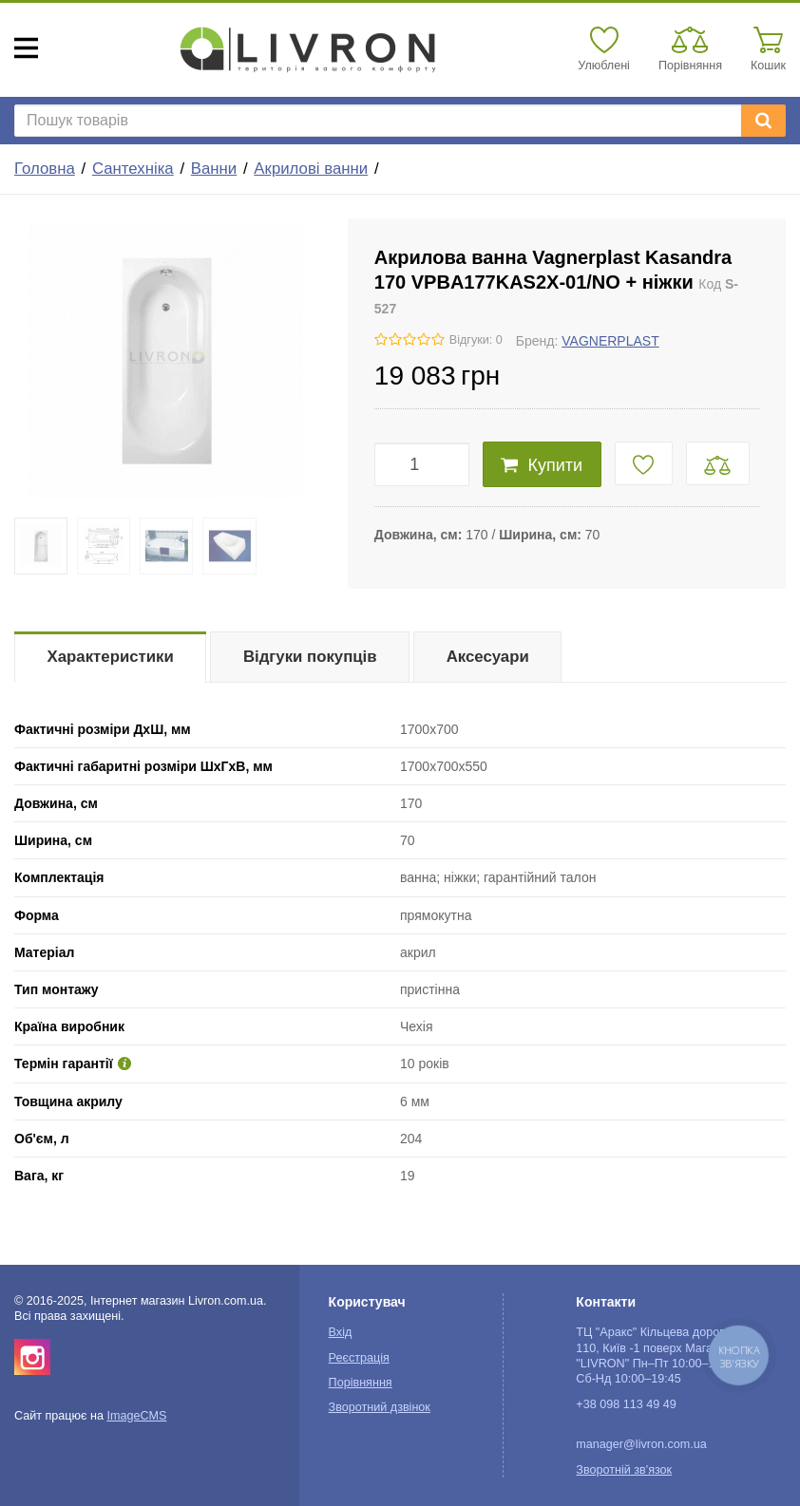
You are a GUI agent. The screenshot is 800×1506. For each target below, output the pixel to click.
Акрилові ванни (311, 169)
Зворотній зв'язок (624, 1470)
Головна (44, 169)
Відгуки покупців (310, 657)
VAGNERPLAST (610, 340)
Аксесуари (488, 657)
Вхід (340, 1332)
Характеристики (111, 657)
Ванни (214, 169)
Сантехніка (133, 169)
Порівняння (360, 1382)
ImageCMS (136, 1415)
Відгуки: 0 (476, 340)
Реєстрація (359, 1358)
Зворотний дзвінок (379, 1407)
